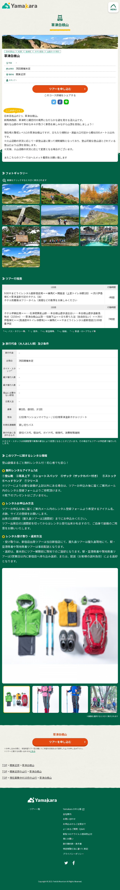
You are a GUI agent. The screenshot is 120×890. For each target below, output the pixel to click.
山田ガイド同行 (53, 51)
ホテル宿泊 (39, 51)
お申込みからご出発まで (74, 823)
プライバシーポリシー (73, 853)
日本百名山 (10, 51)
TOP (4, 765)
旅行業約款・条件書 (72, 843)
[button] (113, 7)
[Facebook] (60, 102)
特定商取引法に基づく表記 (75, 848)
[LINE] (66, 102)
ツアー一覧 (35, 808)
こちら (32, 751)
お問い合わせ (69, 818)
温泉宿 (28, 51)
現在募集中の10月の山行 (23, 777)
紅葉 (20, 51)
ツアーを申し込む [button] (60, 89)
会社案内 (67, 813)
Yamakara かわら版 (72, 808)
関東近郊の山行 (18, 771)
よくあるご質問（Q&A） (74, 828)
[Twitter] (53, 102)
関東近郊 (14, 765)
